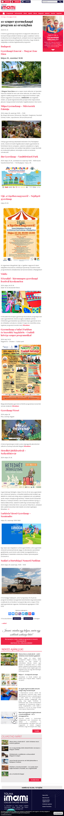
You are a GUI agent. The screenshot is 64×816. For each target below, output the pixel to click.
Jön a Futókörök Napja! (17, 773)
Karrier (53, 13)
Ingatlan (59, 13)
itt (8, 509)
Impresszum (45, 796)
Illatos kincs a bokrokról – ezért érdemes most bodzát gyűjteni (29, 654)
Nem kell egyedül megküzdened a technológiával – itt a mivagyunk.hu (29, 713)
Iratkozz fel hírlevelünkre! (21, 642)
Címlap (4, 13)
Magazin (41, 13)
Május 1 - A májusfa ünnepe (28, 674)
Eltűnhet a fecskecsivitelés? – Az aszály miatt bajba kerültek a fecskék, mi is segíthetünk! (24, 766)
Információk (18, 13)
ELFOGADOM (58, 813)
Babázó (47, 13)
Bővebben (26, 325)
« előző (4, 623)
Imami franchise (46, 805)
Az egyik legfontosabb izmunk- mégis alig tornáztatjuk (29, 688)
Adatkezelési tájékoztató (46, 799)
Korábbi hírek (35, 778)
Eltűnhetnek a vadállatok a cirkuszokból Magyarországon (22, 753)
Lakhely (27, 1)
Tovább (36, 730)
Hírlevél (7, 1)
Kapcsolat (45, 794)
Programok (9, 13)
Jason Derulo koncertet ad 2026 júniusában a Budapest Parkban (24, 760)
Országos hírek (11, 17)
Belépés (17, 1)
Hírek (25, 13)
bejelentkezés (28, 618)
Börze (35, 13)
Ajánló (30, 13)
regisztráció (17, 618)
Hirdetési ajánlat (47, 803)
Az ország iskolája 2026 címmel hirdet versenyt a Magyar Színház (25, 747)
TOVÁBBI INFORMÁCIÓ (6, 814)
